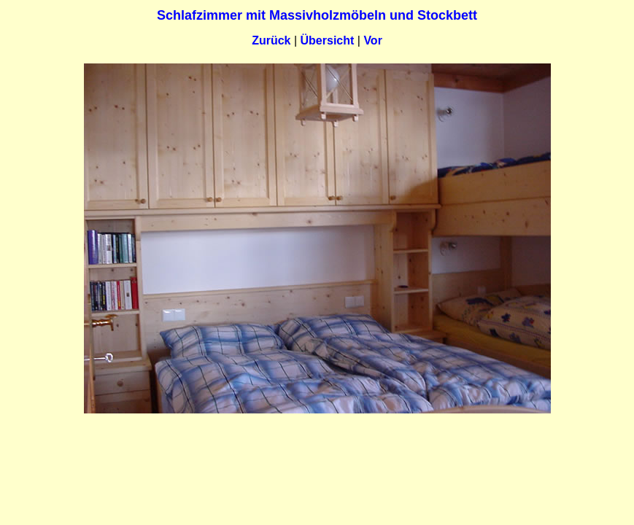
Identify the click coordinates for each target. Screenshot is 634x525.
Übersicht (328, 40)
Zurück (271, 40)
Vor (372, 40)
